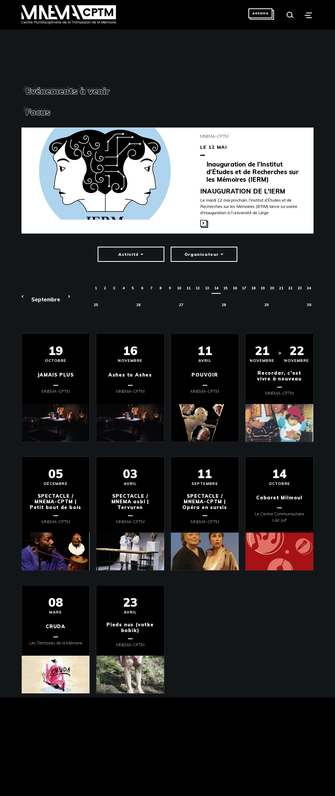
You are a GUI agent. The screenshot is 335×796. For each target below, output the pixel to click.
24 (309, 288)
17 (244, 288)
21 (281, 288)
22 (290, 288)
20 (272, 288)
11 (188, 288)
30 (309, 304)
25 (96, 304)
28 (224, 304)
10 (179, 288)
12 (198, 288)
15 (225, 288)
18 (253, 288)
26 (138, 304)
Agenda (260, 13)
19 (262, 288)
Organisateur (204, 254)
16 (235, 288)
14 (216, 288)
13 (207, 288)
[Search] (290, 15)
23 (300, 288)
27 (181, 304)
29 (266, 304)
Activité (131, 254)
